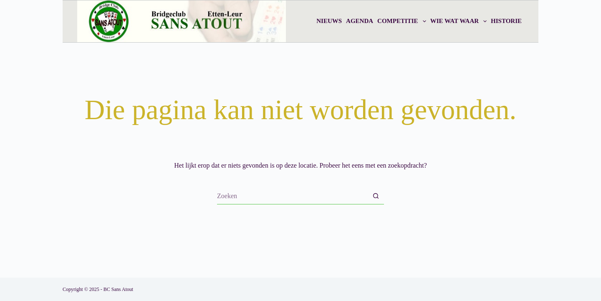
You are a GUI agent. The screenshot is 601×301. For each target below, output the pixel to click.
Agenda (359, 21)
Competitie (402, 21)
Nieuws (329, 21)
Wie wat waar (459, 21)
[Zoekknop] (375, 196)
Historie (506, 21)
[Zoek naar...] (292, 196)
